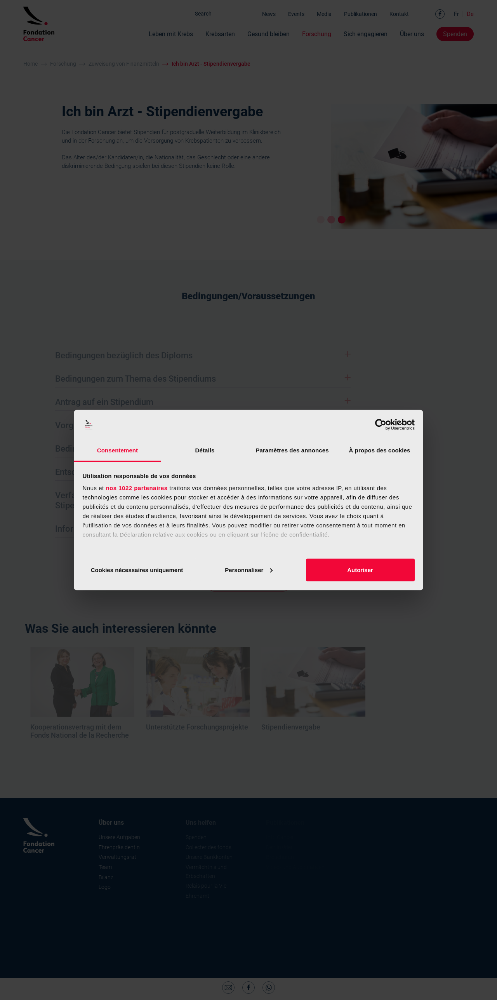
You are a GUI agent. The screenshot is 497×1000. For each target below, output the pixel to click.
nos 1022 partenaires (136, 488)
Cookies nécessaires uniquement (137, 569)
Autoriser (360, 569)
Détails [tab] (205, 450)
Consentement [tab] (117, 450)
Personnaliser (249, 569)
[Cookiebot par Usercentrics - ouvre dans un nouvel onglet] (381, 425)
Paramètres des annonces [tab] (291, 450)
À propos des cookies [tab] (379, 450)
